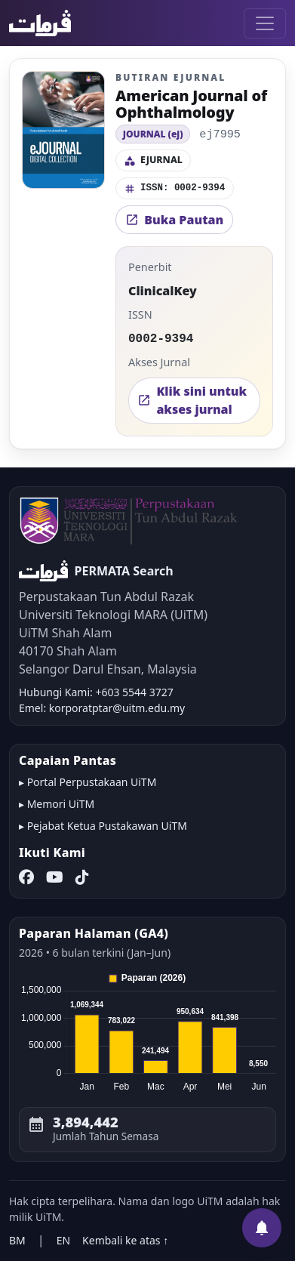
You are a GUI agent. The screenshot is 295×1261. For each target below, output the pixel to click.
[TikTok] (82, 877)
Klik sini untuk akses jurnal (192, 400)
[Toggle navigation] (265, 23)
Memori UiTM (61, 804)
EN (63, 1240)
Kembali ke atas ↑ (125, 1240)
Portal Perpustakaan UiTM (92, 782)
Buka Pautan (174, 219)
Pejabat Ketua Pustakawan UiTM (107, 826)
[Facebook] (26, 877)
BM (17, 1240)
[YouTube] (54, 877)
